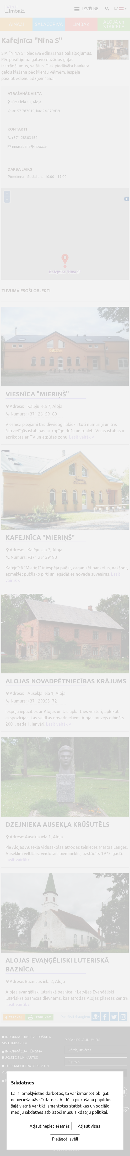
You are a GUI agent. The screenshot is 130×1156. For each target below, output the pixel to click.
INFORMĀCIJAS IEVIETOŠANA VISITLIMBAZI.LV (26, 1040)
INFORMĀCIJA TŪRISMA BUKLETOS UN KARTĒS (22, 1054)
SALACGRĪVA (49, 24)
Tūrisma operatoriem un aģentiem (25, 1069)
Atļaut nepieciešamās (50, 1126)
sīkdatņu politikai (90, 1112)
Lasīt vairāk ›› (81, 437)
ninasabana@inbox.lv (29, 146)
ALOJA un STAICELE (113, 24)
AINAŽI (16, 24)
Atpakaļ (14, 1017)
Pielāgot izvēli (65, 1139)
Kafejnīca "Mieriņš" (40, 537)
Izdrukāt (42, 1017)
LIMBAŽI (81, 24)
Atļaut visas (89, 1126)
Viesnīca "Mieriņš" (37, 394)
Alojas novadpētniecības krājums (66, 681)
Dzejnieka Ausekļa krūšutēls (58, 824)
